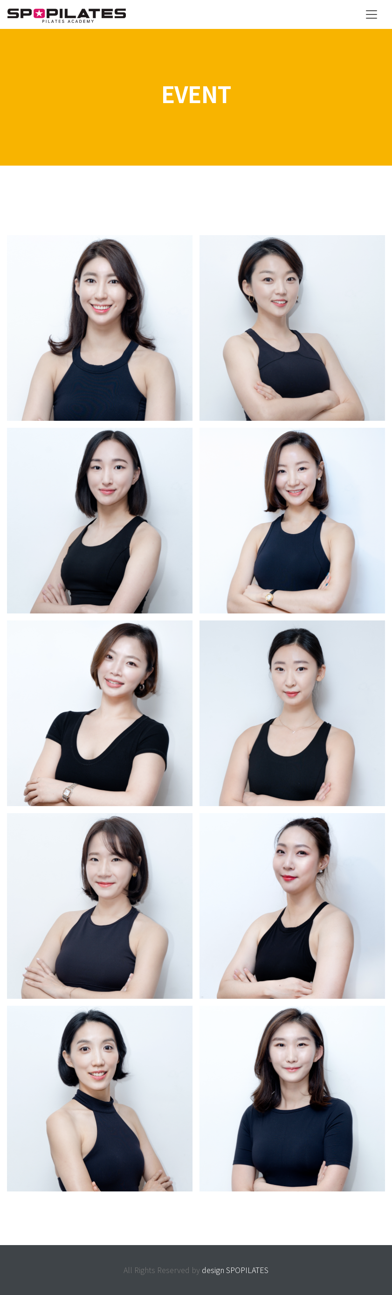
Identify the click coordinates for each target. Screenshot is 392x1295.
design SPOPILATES (235, 1269)
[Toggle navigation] (371, 14)
